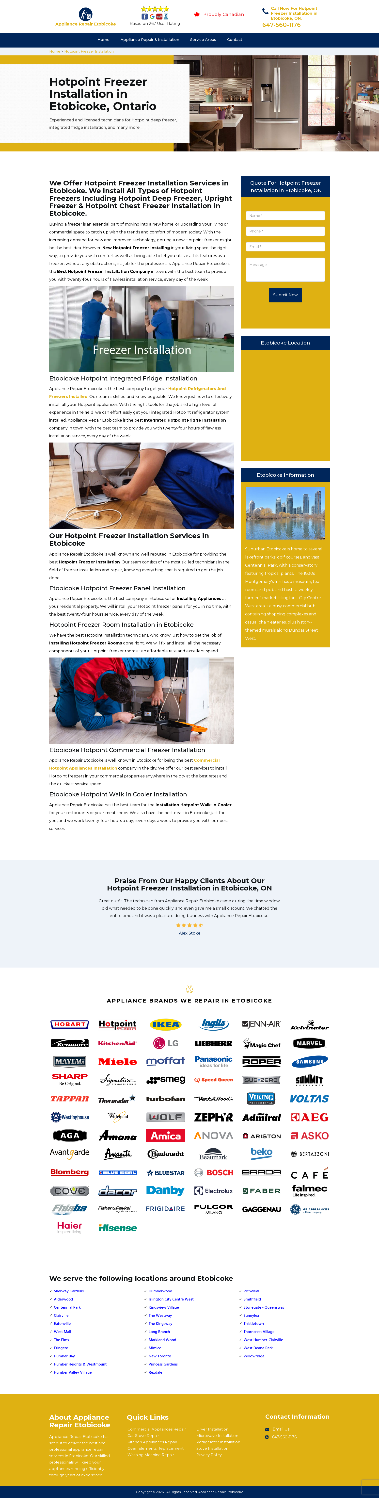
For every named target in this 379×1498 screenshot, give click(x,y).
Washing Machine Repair (150, 1454)
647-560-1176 (281, 24)
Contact (234, 39)
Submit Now (285, 295)
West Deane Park (258, 1348)
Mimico (155, 1348)
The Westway (160, 1316)
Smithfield (252, 1299)
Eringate (61, 1348)
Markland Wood (162, 1340)
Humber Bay (64, 1356)
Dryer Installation (212, 1429)
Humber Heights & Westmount (80, 1364)
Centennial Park (67, 1307)
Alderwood (63, 1299)
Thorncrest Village (259, 1332)
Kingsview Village (164, 1307)
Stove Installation (212, 1448)
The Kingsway (160, 1324)
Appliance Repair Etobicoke (220, 1492)
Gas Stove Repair (143, 1435)
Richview (251, 1291)
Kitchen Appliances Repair (152, 1442)
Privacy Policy (209, 1454)
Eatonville (62, 1324)
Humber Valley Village (73, 1372)
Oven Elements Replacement (155, 1448)
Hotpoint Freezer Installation (89, 51)
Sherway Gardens (69, 1291)
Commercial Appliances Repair (156, 1429)
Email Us (281, 1429)
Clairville (61, 1316)
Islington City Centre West (171, 1299)
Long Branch (159, 1332)
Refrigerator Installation (218, 1442)
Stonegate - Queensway (264, 1307)
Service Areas (203, 39)
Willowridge (254, 1356)
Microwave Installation (217, 1435)
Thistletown (254, 1324)
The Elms (61, 1340)
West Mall (62, 1332)
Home (103, 39)
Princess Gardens (163, 1364)
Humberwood (160, 1291)
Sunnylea (251, 1316)
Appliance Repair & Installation (150, 39)
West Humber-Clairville (263, 1340)
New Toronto (160, 1356)
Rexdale (155, 1372)
